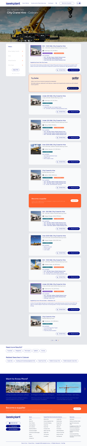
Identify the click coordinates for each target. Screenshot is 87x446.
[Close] (53, 219)
